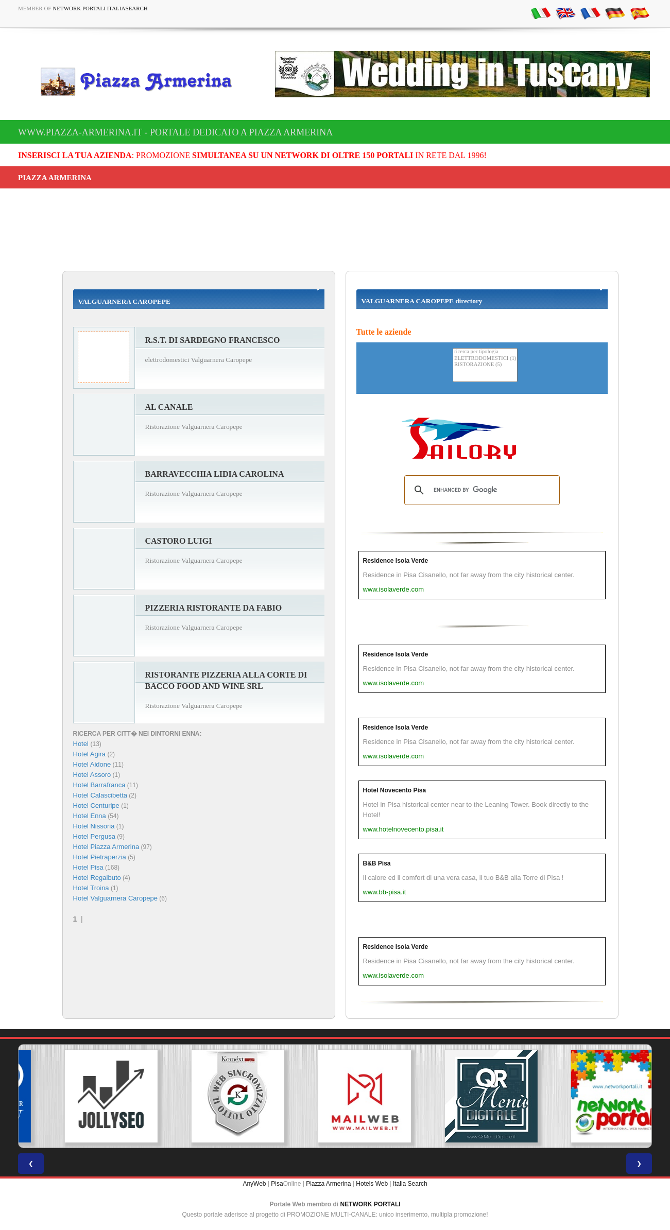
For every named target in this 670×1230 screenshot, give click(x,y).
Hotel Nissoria (94, 826)
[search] (480, 490)
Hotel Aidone (92, 764)
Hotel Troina (91, 888)
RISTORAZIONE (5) (485, 364)
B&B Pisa (377, 863)
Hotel (82, 744)
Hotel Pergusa (94, 836)
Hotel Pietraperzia (99, 857)
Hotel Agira (89, 754)
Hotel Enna (89, 816)
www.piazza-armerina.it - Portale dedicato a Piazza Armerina (175, 132)
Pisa (277, 1183)
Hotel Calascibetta (100, 795)
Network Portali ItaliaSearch (100, 8)
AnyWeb (254, 1183)
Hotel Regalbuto (97, 877)
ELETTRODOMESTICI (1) (485, 358)
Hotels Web (372, 1183)
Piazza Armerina (328, 1183)
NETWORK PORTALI (370, 1204)
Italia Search (410, 1183)
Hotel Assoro (92, 774)
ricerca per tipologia (485, 352)
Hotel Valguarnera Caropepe (115, 898)
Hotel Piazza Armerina (106, 847)
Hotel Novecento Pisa (394, 790)
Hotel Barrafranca (99, 785)
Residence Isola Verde (395, 560)
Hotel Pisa (88, 867)
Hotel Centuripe (96, 805)
